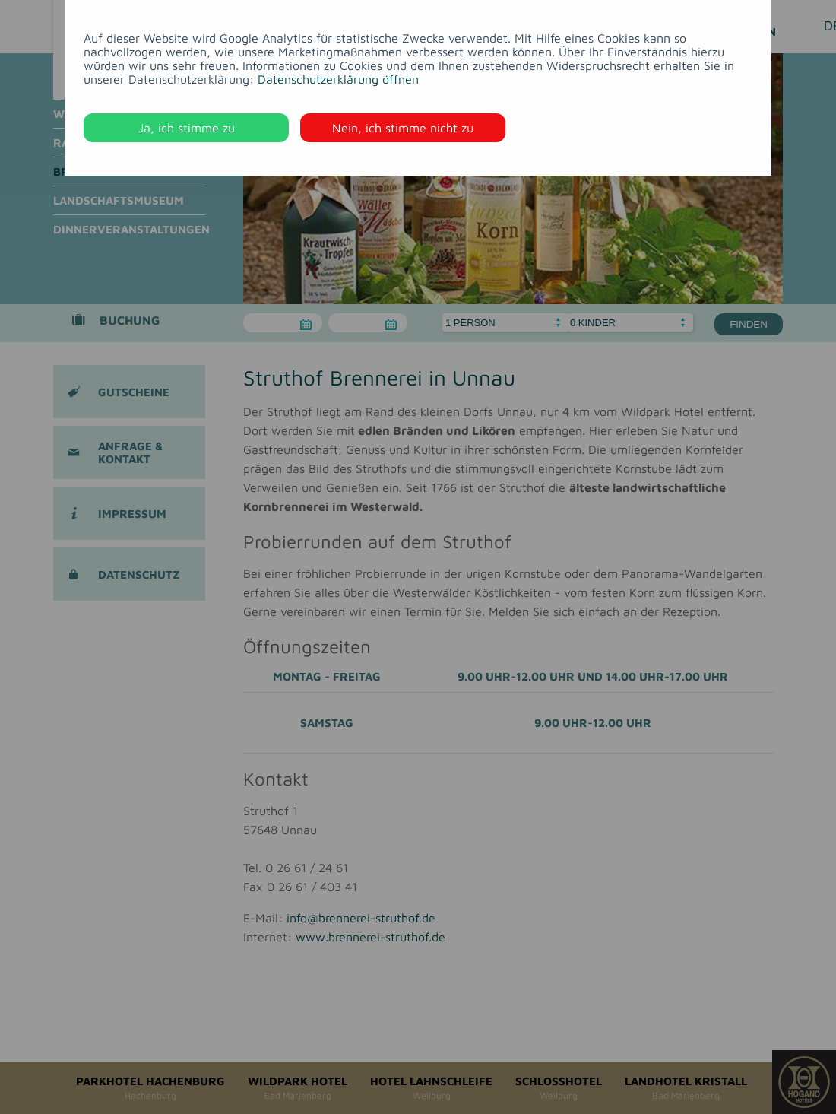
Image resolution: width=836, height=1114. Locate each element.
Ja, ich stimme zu (186, 128)
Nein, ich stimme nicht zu (402, 128)
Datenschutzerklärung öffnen (338, 79)
